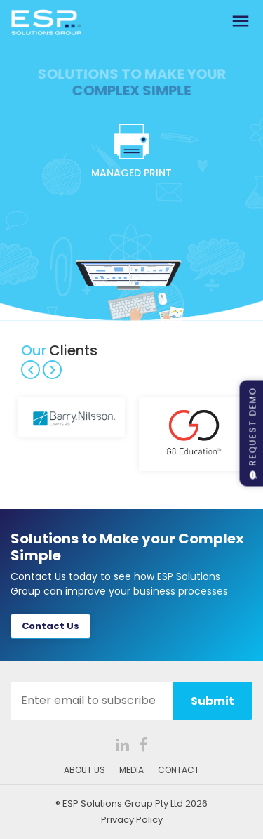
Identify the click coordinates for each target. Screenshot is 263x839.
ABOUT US (84, 770)
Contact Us (50, 626)
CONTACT (178, 770)
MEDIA (131, 770)
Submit (212, 701)
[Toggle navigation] (240, 22)
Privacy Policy (132, 819)
